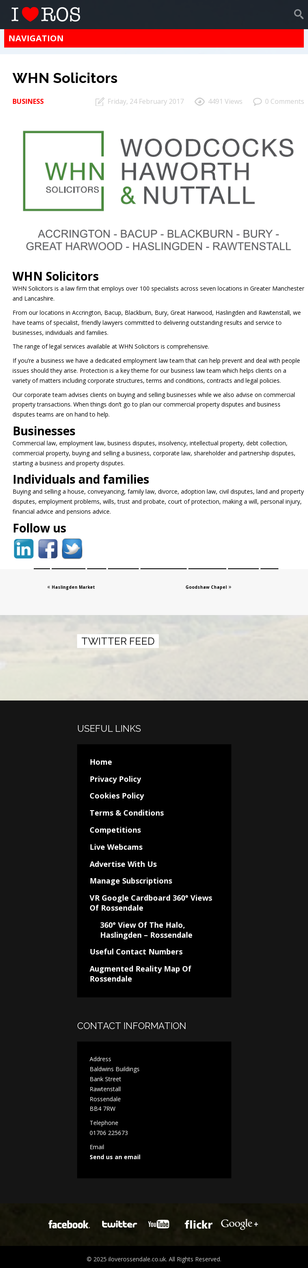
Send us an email (115, 1157)
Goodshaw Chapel (206, 587)
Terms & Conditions (127, 813)
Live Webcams (116, 847)
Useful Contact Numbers (136, 952)
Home (101, 762)
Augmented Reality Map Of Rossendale (140, 974)
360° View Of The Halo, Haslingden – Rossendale (146, 930)
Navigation (36, 38)
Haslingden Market (73, 587)
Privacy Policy (115, 779)
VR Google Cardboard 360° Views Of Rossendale (151, 903)
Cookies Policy (117, 796)
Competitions (115, 830)
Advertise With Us (123, 864)
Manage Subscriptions (131, 881)
